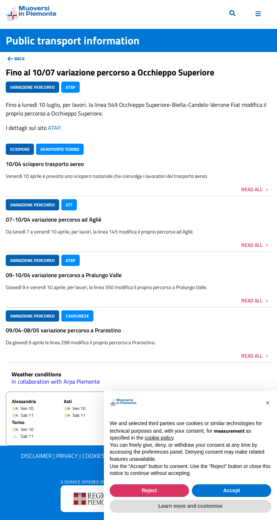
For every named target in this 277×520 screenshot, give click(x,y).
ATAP (54, 127)
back (19, 58)
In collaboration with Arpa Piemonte (56, 381)
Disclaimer (36, 455)
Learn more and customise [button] (190, 506)
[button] (267, 402)
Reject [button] (149, 490)
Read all (252, 189)
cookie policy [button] (159, 438)
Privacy (67, 455)
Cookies (93, 455)
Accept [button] (231, 490)
